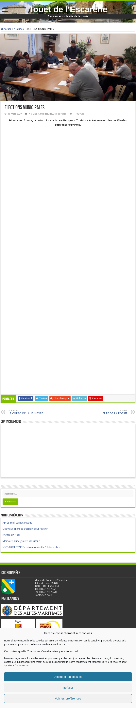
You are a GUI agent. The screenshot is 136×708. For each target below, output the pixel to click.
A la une (18, 28)
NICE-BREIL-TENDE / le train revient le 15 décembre (31, 547)
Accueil (6, 28)
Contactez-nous (43, 594)
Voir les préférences (68, 698)
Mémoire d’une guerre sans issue (21, 541)
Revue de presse (57, 114)
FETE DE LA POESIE (107, 412)
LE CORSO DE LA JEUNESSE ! (28, 412)
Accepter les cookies (68, 676)
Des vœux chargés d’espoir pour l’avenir (25, 528)
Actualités (43, 114)
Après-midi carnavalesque (17, 522)
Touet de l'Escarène (68, 9)
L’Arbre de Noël (11, 534)
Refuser (68, 687)
